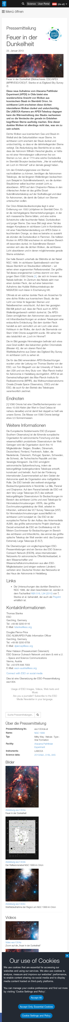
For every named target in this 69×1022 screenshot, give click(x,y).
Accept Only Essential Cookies (36, 1006)
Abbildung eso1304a (15, 810)
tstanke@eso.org (23, 627)
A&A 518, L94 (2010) (41, 593)
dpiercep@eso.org (23, 645)
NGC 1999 (39, 733)
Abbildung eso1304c (15, 904)
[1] (35, 276)
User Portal (43, 3)
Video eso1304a (13, 942)
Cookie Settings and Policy (36, 1015)
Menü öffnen (13, 11)
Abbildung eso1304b (16, 862)
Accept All (36, 997)
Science (31, 3)
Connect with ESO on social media (24, 673)
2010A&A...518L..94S (45, 755)
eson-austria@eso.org (25, 668)
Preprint (57, 596)
